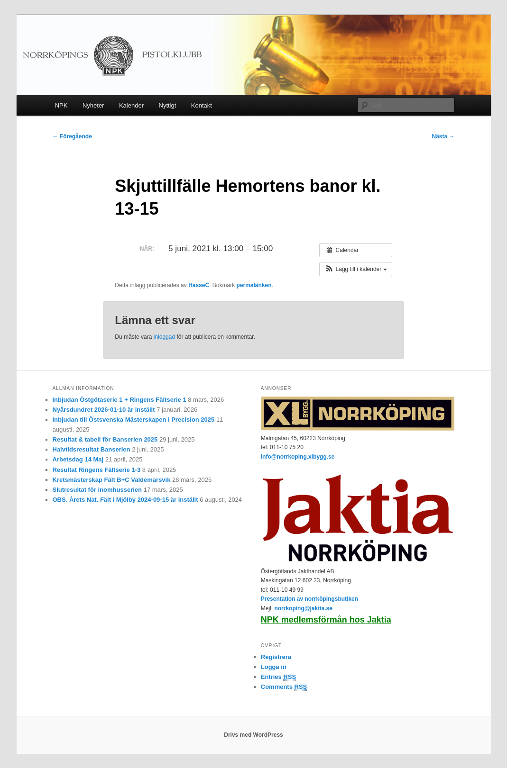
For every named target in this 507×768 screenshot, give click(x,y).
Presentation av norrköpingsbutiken (309, 599)
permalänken (254, 285)
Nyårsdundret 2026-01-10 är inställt (104, 409)
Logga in (273, 666)
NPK (61, 105)
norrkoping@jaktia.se (303, 608)
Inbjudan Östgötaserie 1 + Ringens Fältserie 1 (119, 399)
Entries (278, 677)
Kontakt (201, 105)
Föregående (72, 136)
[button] (355, 269)
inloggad (164, 337)
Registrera (276, 656)
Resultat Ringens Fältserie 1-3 (97, 469)
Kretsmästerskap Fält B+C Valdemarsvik (112, 479)
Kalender (131, 105)
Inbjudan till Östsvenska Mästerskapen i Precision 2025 (134, 419)
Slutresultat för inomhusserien (97, 489)
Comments (284, 687)
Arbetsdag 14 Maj (78, 459)
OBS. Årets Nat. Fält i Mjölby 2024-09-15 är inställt (125, 499)
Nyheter (93, 105)
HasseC (198, 285)
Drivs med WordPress (253, 735)
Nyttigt (167, 105)
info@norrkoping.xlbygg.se (298, 456)
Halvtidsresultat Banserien (91, 449)
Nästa (443, 136)
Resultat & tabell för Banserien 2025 (105, 439)
